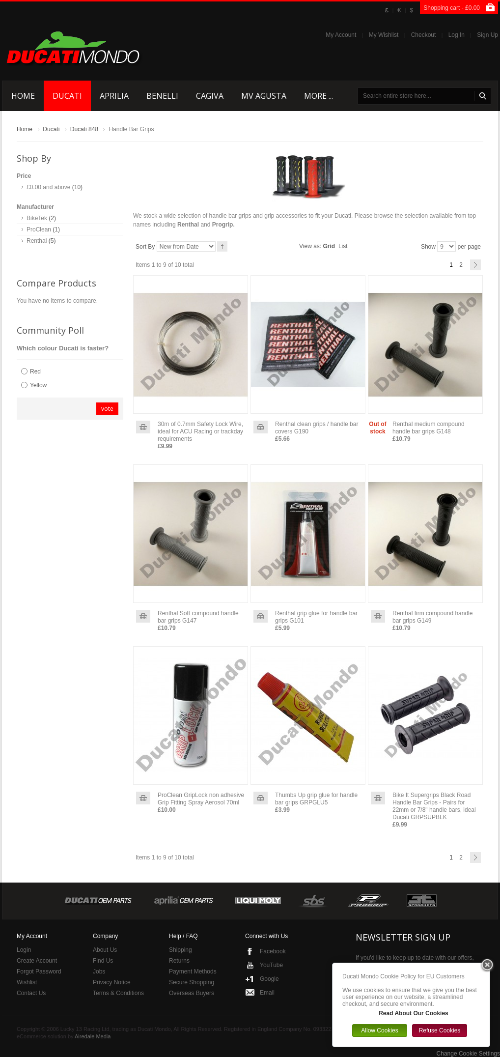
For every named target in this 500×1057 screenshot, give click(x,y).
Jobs (99, 971)
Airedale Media (93, 1036)
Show (428, 246)
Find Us (103, 960)
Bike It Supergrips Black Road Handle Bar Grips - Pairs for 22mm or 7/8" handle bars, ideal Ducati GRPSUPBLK (434, 806)
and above (48, 187)
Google (269, 978)
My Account (341, 34)
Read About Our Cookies (413, 1013)
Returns (179, 960)
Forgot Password (39, 971)
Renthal (37, 240)
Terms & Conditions (118, 993)
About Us (105, 949)
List (343, 246)
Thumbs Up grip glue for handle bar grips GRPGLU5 (316, 799)
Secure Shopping (191, 982)
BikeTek (37, 218)
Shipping (180, 949)
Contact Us (31, 993)
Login (24, 949)
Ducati (51, 129)
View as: (310, 246)
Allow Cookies (379, 1030)
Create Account (37, 960)
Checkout (423, 34)
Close (487, 965)
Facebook (273, 951)
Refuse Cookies (440, 1030)
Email (267, 992)
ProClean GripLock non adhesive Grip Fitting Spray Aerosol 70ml (201, 799)
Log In (456, 34)
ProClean (39, 229)
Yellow (38, 385)
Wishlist (27, 982)
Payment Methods (193, 971)
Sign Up (487, 34)
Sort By (145, 246)
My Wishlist (384, 34)
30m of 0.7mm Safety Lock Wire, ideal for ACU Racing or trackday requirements (200, 431)
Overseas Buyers (191, 993)
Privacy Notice (112, 982)
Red (35, 371)
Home (24, 129)
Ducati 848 (84, 129)
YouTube (271, 965)
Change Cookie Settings (468, 1053)
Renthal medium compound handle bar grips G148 (428, 428)
